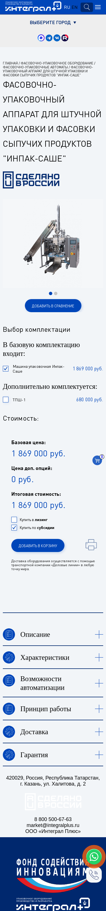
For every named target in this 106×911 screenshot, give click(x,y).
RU (67, 7)
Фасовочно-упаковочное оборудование (57, 63)
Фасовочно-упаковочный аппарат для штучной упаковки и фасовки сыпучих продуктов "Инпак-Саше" (48, 71)
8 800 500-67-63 (53, 819)
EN (75, 7)
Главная (10, 63)
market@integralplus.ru (53, 825)
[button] (50, 293)
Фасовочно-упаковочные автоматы (35, 67)
